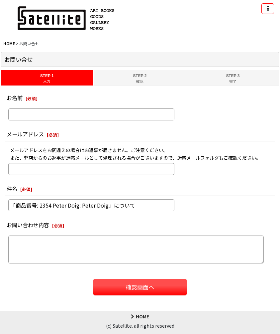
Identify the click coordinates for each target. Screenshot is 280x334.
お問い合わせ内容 (28, 225)
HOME (140, 316)
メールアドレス (25, 134)
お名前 (15, 98)
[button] (267, 8)
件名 (12, 189)
